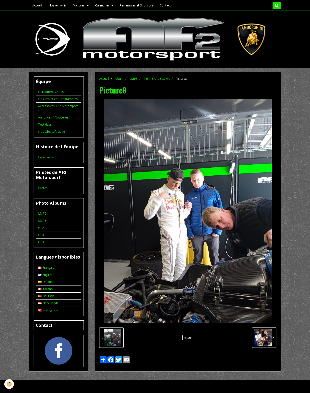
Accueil (37, 5)
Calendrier (102, 5)
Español (45, 282)
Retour (188, 337)
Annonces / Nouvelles (53, 117)
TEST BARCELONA (156, 78)
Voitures (79, 5)
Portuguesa (48, 310)
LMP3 (133, 78)
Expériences (46, 157)
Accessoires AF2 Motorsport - (58, 108)
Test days (45, 124)
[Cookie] (9, 384)
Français (46, 267)
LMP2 (42, 213)
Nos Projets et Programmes (58, 99)
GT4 (41, 242)
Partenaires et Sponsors (136, 5)
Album (119, 78)
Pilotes (43, 188)
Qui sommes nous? (51, 92)
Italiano (45, 289)
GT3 (41, 235)
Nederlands (48, 303)
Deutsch (46, 296)
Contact (165, 5)
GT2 (41, 228)
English (45, 275)
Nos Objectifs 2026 (51, 131)
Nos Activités (57, 5)
